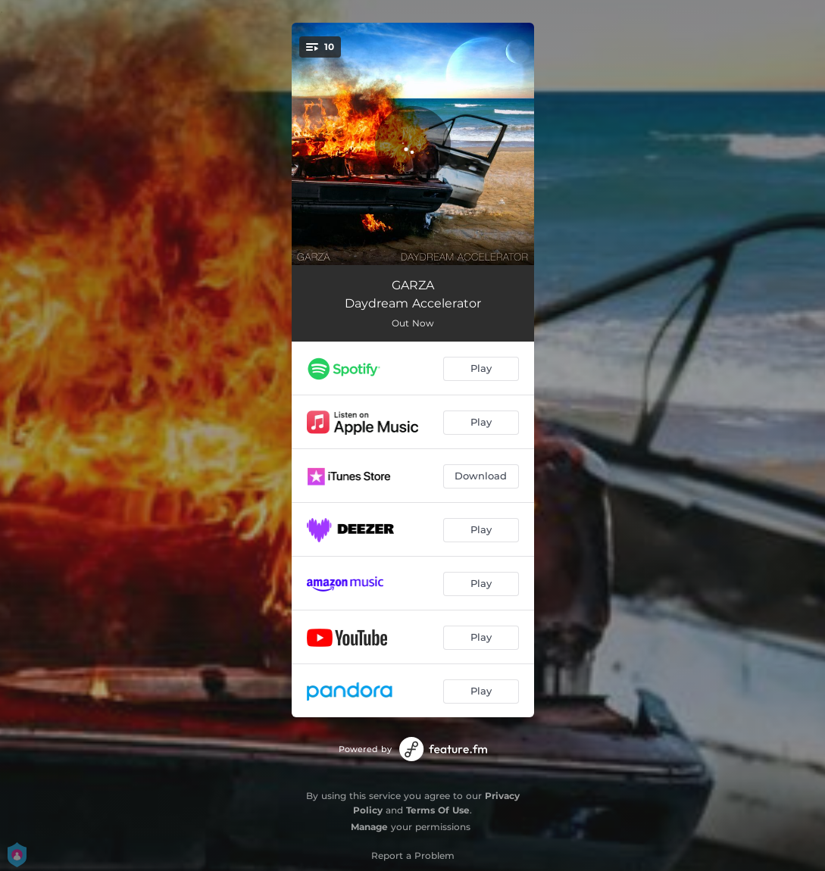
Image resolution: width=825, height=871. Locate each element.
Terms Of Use (438, 810)
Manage (369, 826)
